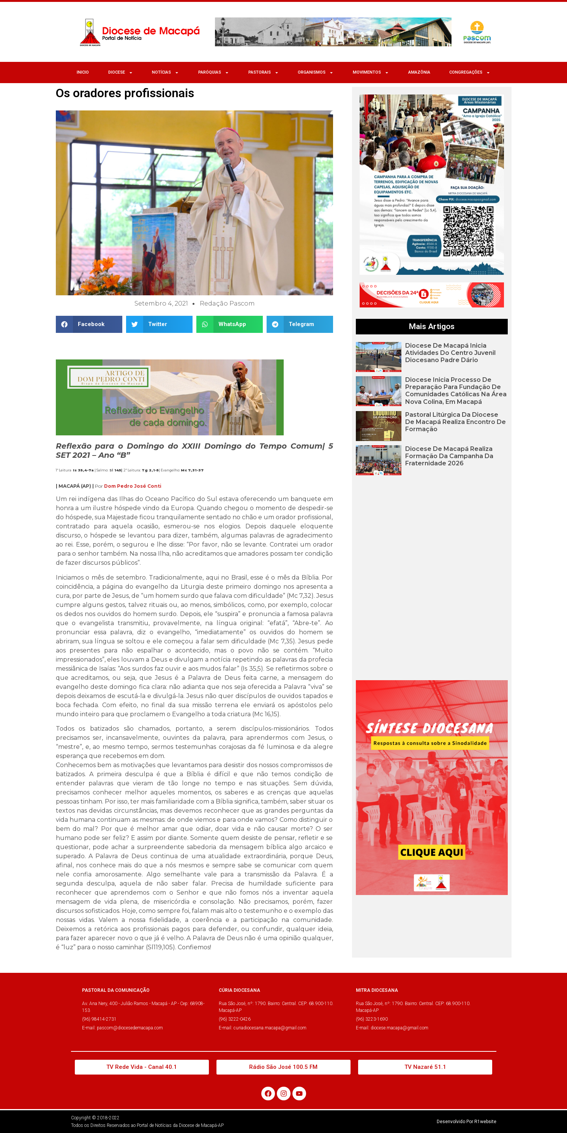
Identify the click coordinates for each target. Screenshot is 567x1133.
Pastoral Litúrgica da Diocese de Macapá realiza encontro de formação (455, 422)
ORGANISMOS (315, 73)
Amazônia (419, 72)
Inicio (83, 72)
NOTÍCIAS (165, 73)
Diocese (120, 73)
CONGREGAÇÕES (469, 73)
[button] (89, 324)
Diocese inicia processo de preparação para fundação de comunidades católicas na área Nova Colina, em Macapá (456, 390)
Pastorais (263, 73)
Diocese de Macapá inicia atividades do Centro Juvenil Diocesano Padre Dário (450, 353)
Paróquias (213, 73)
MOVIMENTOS (371, 73)
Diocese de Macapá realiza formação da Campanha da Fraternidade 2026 (449, 456)
